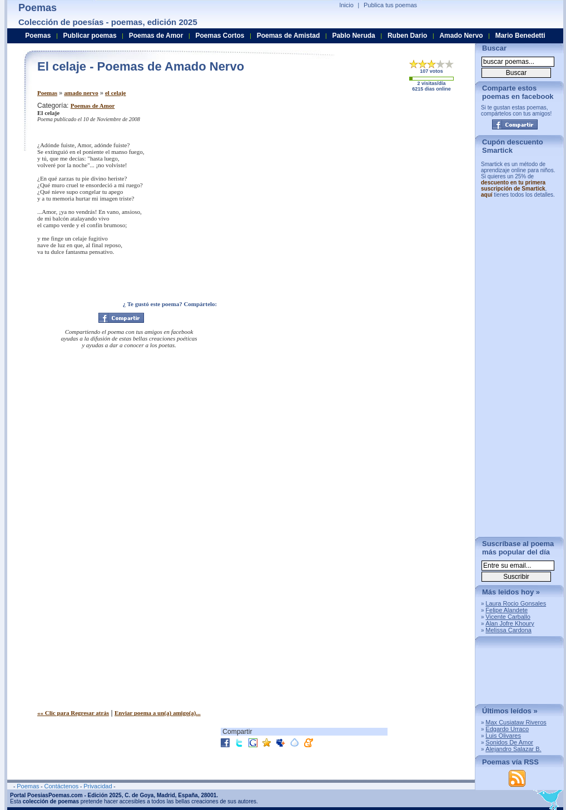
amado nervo (81, 92)
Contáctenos (61, 786)
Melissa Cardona (508, 630)
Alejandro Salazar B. (513, 749)
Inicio (346, 5)
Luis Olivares (503, 735)
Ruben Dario (407, 35)
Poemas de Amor (93, 105)
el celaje (115, 92)
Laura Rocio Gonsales (515, 603)
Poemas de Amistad (288, 35)
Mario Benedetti (520, 35)
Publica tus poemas (390, 5)
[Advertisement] (373, 179)
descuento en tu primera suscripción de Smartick (513, 185)
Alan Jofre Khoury (509, 623)
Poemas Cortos (219, 35)
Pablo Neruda (353, 35)
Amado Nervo (461, 35)
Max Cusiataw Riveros (515, 722)
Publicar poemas (90, 35)
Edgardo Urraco (507, 729)
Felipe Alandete (506, 610)
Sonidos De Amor (509, 742)
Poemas (47, 92)
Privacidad (97, 786)
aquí (487, 195)
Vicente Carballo (507, 616)
